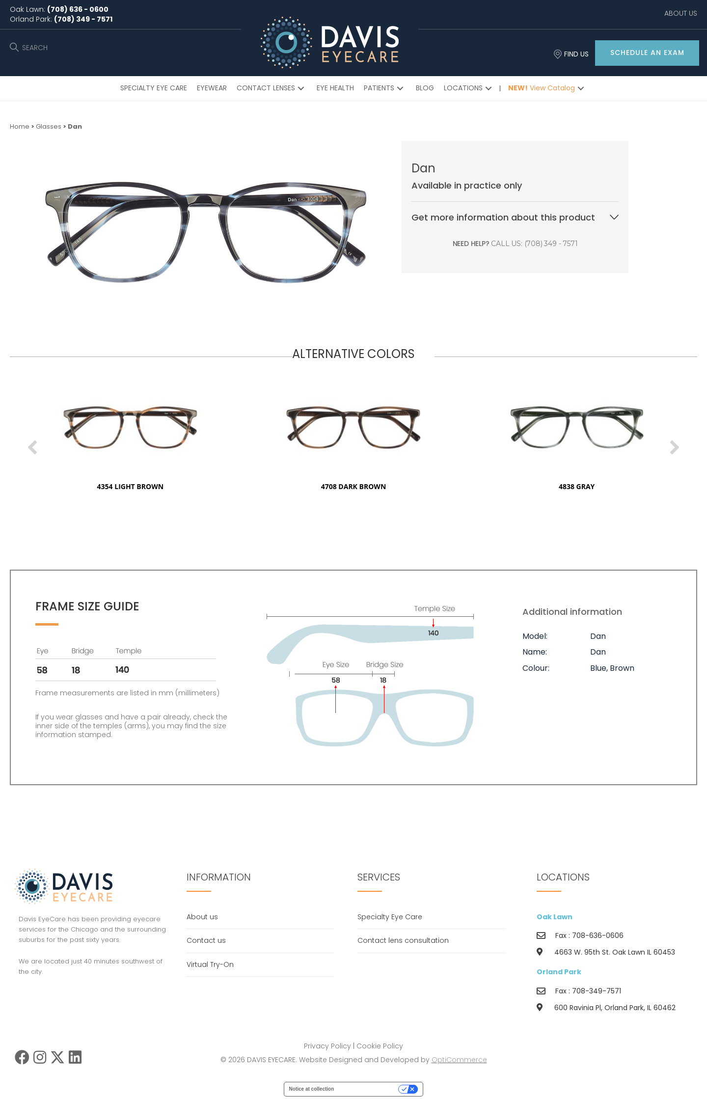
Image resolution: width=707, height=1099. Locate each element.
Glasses (48, 126)
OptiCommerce (459, 1060)
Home (19, 126)
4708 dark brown (387, 486)
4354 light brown (164, 486)
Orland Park (559, 972)
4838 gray (610, 486)
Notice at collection (311, 1089)
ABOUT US (680, 13)
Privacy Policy (327, 1046)
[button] (647, 53)
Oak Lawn (554, 917)
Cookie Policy (379, 1046)
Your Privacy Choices (369, 1089)
